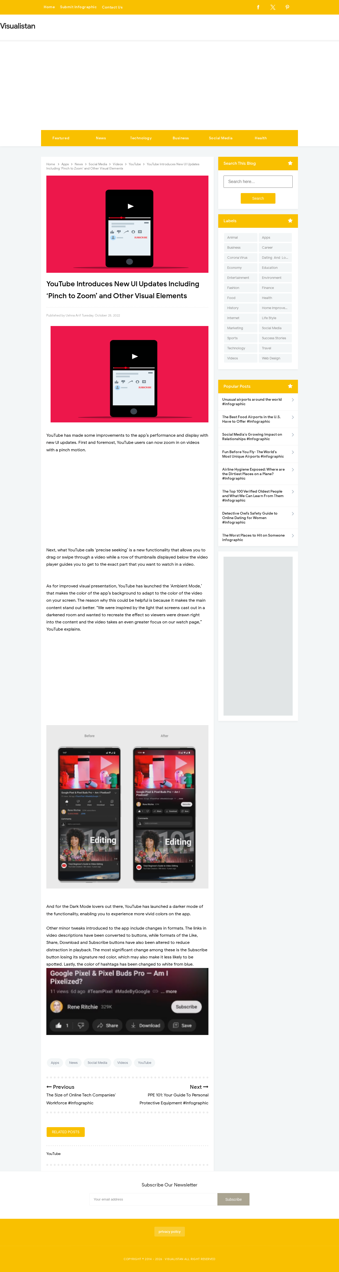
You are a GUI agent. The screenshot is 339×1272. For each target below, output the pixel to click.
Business (181, 138)
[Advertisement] (169, 90)
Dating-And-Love (275, 257)
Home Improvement (277, 308)
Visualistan (174, 1259)
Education (270, 267)
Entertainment (238, 277)
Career (267, 247)
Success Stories (274, 338)
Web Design (271, 358)
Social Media (221, 138)
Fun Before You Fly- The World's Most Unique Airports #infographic (253, 454)
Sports (232, 338)
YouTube (144, 1062)
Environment (272, 277)
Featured (60, 138)
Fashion (233, 287)
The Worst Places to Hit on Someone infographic (253, 537)
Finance (268, 287)
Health (261, 138)
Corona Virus (237, 257)
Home (49, 7)
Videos (122, 1062)
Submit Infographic (78, 7)
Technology (141, 138)
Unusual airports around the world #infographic (252, 401)
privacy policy (170, 1231)
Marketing (235, 328)
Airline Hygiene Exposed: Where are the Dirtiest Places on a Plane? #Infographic (253, 474)
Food (231, 298)
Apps (55, 1062)
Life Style (269, 318)
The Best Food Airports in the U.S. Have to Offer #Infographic (251, 419)
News (101, 138)
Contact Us (112, 7)
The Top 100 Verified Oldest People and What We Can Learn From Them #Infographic (253, 496)
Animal (232, 237)
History (233, 308)
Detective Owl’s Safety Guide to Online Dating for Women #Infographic (250, 518)
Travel (266, 348)
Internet (233, 318)
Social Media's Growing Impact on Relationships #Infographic (252, 436)
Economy (234, 267)
